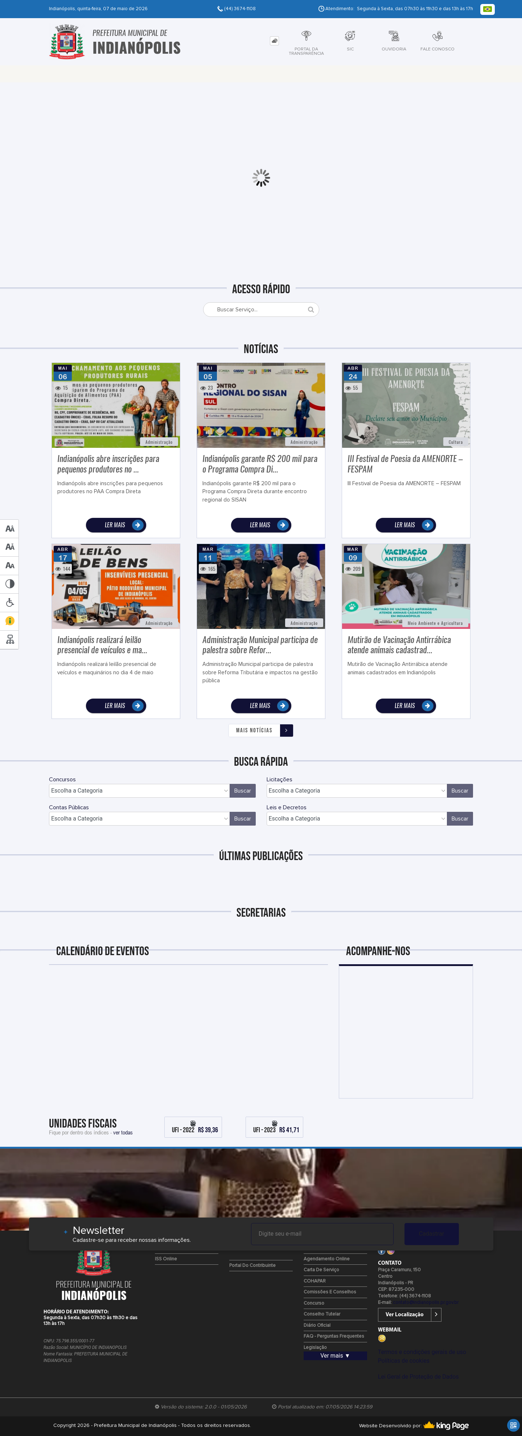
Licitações (279, 779)
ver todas (123, 1132)
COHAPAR (315, 1281)
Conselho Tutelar (322, 1314)
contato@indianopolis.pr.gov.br (426, 1302)
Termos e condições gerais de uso (422, 1352)
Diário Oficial (317, 1325)
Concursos (62, 779)
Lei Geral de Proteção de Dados (418, 1376)
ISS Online (166, 1259)
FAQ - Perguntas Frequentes (334, 1336)
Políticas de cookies (403, 1360)
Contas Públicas (69, 807)
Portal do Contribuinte (252, 1265)
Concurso (314, 1303)
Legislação (315, 1347)
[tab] (274, 40)
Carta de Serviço (321, 1270)
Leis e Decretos (287, 807)
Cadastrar (431, 1233)
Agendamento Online (327, 1259)
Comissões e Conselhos (330, 1292)
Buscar (242, 791)
